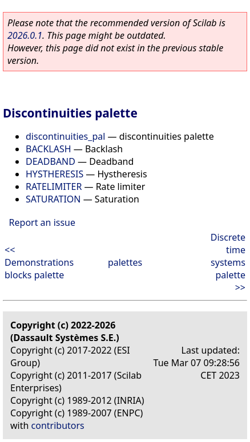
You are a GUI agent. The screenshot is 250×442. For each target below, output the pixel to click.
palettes (125, 262)
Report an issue (42, 222)
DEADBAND (50, 161)
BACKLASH (48, 149)
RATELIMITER (54, 186)
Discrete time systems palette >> (228, 262)
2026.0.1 (24, 35)
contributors (57, 425)
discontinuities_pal (65, 136)
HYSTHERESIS (54, 174)
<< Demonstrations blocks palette (39, 262)
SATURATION (53, 199)
